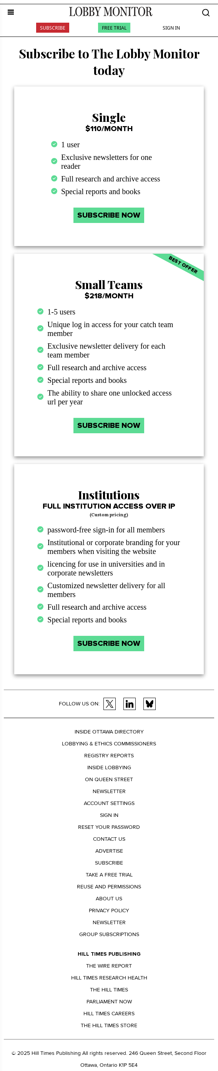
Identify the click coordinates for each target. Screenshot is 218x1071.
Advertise (109, 851)
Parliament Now (109, 1001)
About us (109, 898)
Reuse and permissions (109, 886)
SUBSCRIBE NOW (108, 215)
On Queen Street (109, 779)
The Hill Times (109, 989)
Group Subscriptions (109, 934)
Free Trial (114, 28)
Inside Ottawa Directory (109, 731)
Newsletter (109, 791)
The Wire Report (109, 966)
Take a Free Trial (109, 874)
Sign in (109, 815)
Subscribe (52, 28)
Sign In (171, 28)
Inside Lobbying (109, 767)
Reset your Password (109, 827)
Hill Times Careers (109, 1013)
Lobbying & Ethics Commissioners (109, 743)
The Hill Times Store (109, 1025)
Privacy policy (109, 910)
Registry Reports (109, 755)
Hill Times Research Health (109, 978)
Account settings (109, 803)
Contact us (109, 839)
